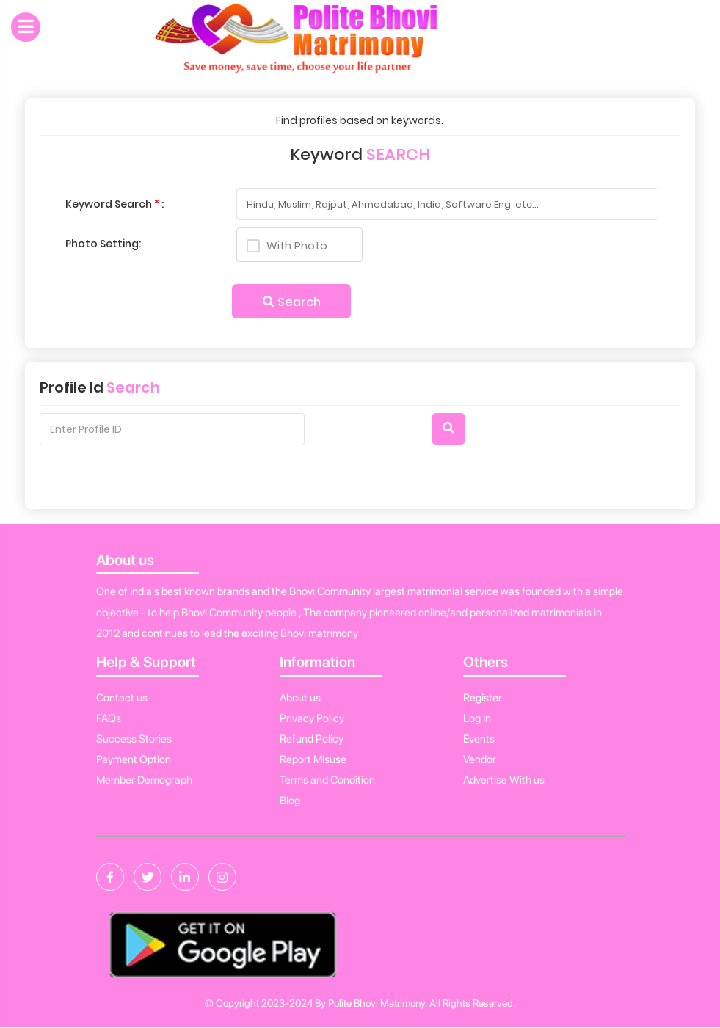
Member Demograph (144, 780)
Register (482, 697)
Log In (477, 718)
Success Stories (134, 739)
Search (292, 302)
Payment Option (133, 759)
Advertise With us (504, 780)
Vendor (479, 759)
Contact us (122, 697)
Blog (290, 800)
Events (479, 739)
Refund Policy (311, 739)
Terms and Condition (327, 780)
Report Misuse (313, 759)
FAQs (108, 718)
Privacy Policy (312, 718)
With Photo (287, 245)
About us (300, 697)
